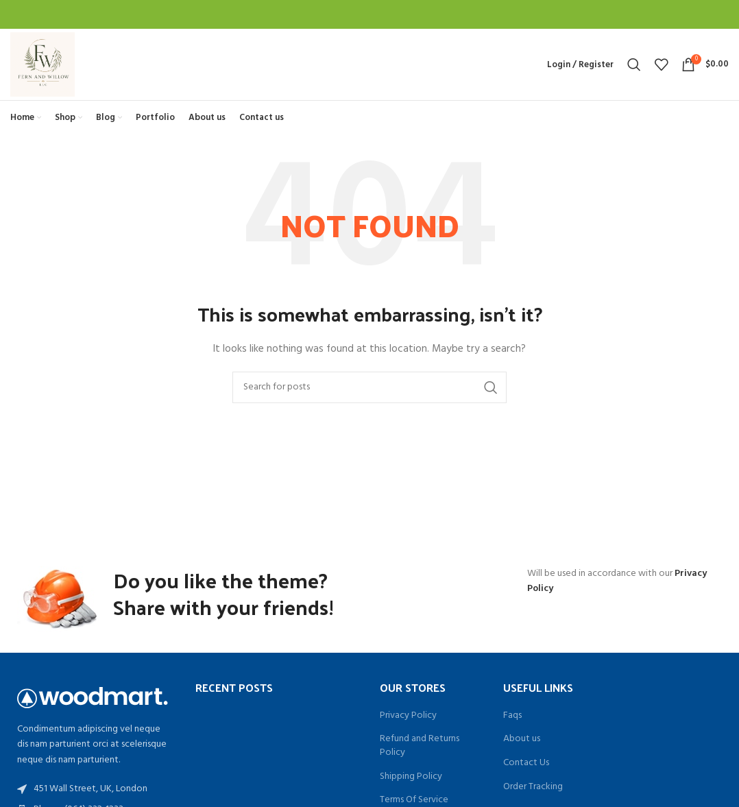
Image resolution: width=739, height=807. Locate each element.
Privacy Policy (408, 716)
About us (521, 739)
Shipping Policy (411, 777)
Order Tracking (533, 787)
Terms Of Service (414, 800)
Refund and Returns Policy (419, 745)
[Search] (634, 64)
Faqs (512, 716)
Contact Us (526, 763)
